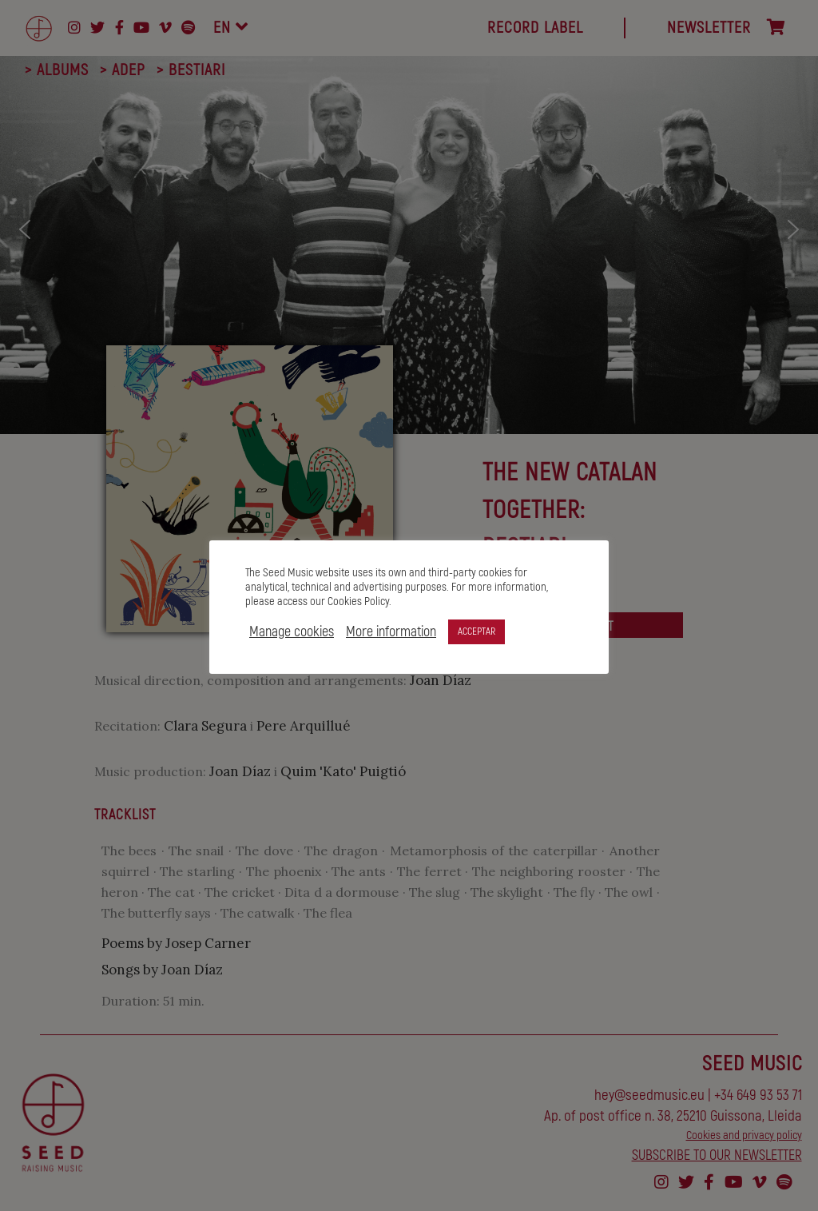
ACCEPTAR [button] (476, 631)
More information (391, 632)
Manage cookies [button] (291, 632)
